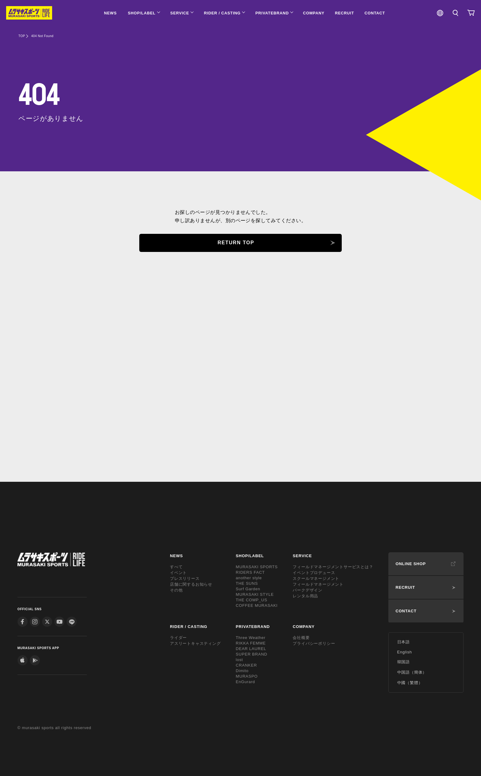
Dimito (242, 670)
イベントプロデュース (314, 572)
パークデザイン (307, 590)
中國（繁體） (410, 682)
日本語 (403, 642)
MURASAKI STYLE (255, 594)
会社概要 (301, 637)
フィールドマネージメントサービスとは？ (333, 567)
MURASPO (247, 676)
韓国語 (403, 662)
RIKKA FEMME (251, 643)
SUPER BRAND (251, 654)
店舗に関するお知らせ (191, 584)
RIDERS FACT (250, 572)
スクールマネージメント (316, 578)
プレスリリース (185, 578)
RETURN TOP (235, 242)
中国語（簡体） (412, 672)
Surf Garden (248, 589)
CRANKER (246, 665)
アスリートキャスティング (195, 643)
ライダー (178, 637)
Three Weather (251, 637)
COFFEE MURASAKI (257, 605)
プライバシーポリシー (314, 643)
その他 (176, 590)
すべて (176, 567)
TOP (21, 36)
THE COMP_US (251, 600)
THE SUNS (247, 583)
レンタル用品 (305, 596)
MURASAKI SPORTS (257, 567)
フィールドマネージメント (318, 584)
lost (239, 659)
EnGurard (245, 681)
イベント (178, 572)
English (404, 652)
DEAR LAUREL (251, 648)
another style (249, 578)
